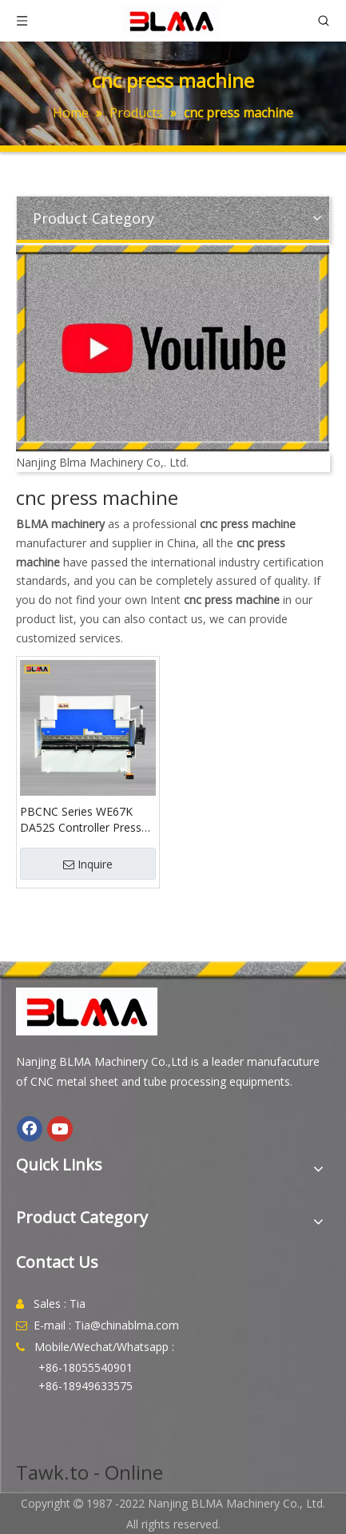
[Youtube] (60, 1129)
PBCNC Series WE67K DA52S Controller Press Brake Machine (80, 820)
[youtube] (173, 348)
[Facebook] (29, 1129)
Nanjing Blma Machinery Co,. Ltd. (102, 462)
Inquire (88, 864)
